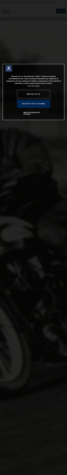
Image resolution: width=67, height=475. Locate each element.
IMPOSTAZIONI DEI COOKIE (31, 113)
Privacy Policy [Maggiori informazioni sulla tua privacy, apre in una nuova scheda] (31, 85)
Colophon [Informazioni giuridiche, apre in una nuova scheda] (37, 85)
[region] (33, 92)
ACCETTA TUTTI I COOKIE (33, 104)
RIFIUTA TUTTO (33, 94)
